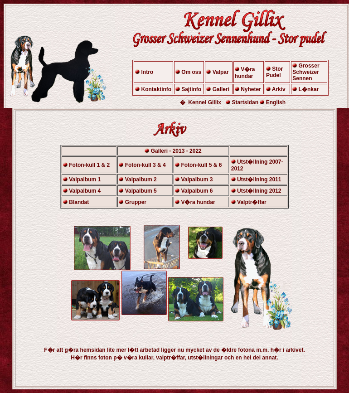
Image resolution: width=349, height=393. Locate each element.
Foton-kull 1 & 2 (89, 165)
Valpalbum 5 (141, 191)
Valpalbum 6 (197, 191)
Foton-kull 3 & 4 (145, 165)
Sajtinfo (191, 89)
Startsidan (245, 102)
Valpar (221, 72)
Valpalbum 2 (141, 179)
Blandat (79, 202)
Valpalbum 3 (197, 179)
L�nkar (309, 89)
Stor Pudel (274, 72)
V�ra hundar (245, 72)
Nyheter (251, 89)
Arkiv (279, 89)
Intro (147, 72)
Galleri (220, 89)
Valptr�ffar (252, 202)
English (276, 102)
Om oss (191, 72)
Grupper (135, 202)
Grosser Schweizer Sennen (305, 72)
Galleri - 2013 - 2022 (176, 151)
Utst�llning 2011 (259, 179)
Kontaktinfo (156, 89)
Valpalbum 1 (85, 179)
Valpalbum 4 (85, 191)
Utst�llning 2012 (259, 191)
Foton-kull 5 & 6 (201, 165)
